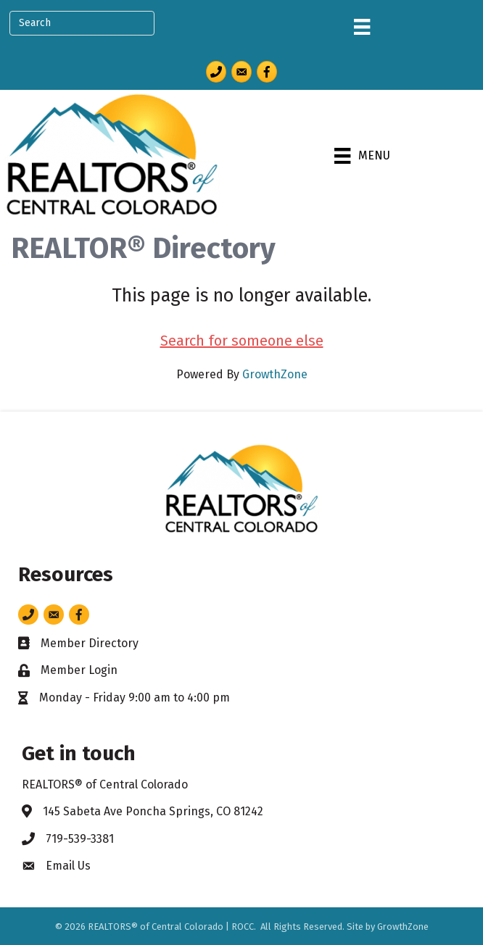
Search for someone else (241, 340)
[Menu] (362, 27)
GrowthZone (274, 374)
